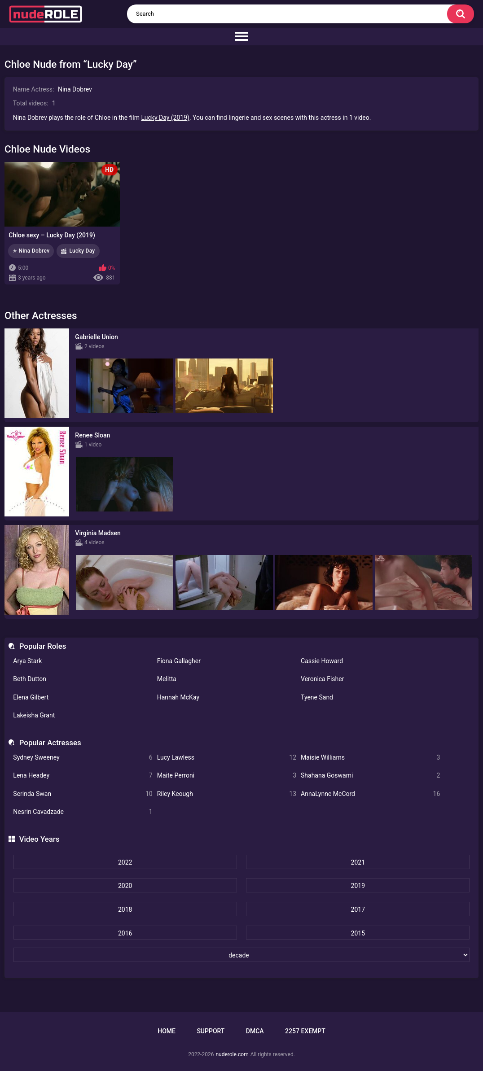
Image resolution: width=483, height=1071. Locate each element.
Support (210, 1031)
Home (167, 1031)
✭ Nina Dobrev (31, 251)
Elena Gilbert (30, 697)
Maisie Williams (370, 757)
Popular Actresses (50, 742)
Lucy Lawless (226, 757)
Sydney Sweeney (82, 757)
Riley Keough (226, 794)
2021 (358, 862)
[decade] (241, 955)
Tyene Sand (317, 697)
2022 (125, 862)
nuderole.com (231, 1054)
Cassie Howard (322, 660)
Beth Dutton (29, 678)
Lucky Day (82, 251)
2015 (358, 933)
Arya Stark (27, 660)
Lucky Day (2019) (165, 117)
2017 (358, 909)
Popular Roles (42, 646)
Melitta (166, 678)
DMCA (255, 1031)
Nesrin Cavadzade (82, 812)
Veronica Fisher (322, 678)
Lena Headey (82, 775)
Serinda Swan (82, 794)
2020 (125, 885)
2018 (125, 909)
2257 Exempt (305, 1031)
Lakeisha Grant (34, 715)
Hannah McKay (178, 697)
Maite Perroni (226, 775)
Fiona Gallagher (179, 660)
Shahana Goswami (370, 775)
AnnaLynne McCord (370, 794)
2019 (358, 885)
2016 (125, 933)
